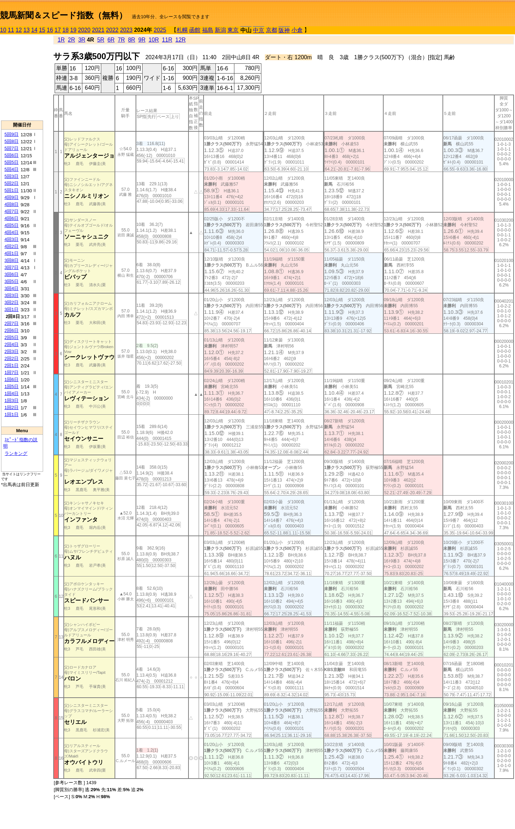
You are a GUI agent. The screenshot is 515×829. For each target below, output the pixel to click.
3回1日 (12, 309)
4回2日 (12, 246)
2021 (98, 30)
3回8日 (12, 260)
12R (181, 40)
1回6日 (12, 379)
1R (60, 40)
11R (167, 40)
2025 (160, 30)
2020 (84, 30)
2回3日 (12, 351)
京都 (271, 30)
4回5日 (12, 225)
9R (141, 40)
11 (11, 30)
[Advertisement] (22, 77)
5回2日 (12, 183)
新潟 (220, 30)
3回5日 (12, 281)
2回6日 (12, 330)
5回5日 (12, 162)
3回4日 (12, 288)
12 (19, 30)
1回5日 (12, 386)
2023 (126, 30)
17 (58, 30)
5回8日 (12, 141)
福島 (207, 30)
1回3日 (12, 400)
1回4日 (12, 393)
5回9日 (12, 134)
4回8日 (12, 204)
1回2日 (12, 407)
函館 (194, 30)
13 (26, 30)
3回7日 (12, 267)
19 (73, 30)
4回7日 (12, 211)
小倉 (297, 30)
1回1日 (12, 414)
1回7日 (12, 372)
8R (131, 40)
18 (65, 30)
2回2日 (12, 358)
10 (3, 30)
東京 (233, 30)
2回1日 (12, 365)
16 (50, 30)
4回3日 (12, 239)
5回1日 (12, 190)
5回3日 (12, 176)
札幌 (182, 30)
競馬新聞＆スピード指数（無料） (63, 15)
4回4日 (12, 232)
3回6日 (12, 274)
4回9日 (12, 197)
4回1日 (12, 253)
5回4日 (12, 169)
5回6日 (12, 155)
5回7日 (12, 148)
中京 (258, 30)
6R (111, 40)
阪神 (284, 30)
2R (71, 40)
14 (34, 30)
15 (42, 30)
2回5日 (12, 337)
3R (81, 40)
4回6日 (12, 218)
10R (154, 40)
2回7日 (12, 323)
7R (121, 40)
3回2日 (12, 302)
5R (100, 40)
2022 (112, 30)
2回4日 (12, 344)
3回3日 (12, 295)
